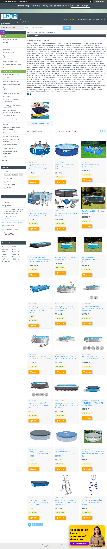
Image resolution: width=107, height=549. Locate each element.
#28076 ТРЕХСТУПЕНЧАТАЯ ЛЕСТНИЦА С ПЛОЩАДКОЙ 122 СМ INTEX (65, 502)
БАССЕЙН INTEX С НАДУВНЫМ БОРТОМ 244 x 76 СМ (92, 260)
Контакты (96, 19)
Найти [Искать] (67, 27)
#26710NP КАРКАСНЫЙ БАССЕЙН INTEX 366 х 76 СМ (65, 358)
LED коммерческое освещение (10, 152)
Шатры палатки (8, 53)
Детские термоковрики (11, 136)
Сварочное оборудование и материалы (13, 120)
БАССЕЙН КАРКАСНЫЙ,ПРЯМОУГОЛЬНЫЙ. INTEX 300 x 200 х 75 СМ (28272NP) (39, 309)
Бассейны (6, 96)
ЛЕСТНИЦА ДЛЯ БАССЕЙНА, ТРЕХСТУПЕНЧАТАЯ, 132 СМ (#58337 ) (92, 502)
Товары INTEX (8, 71)
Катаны (5, 124)
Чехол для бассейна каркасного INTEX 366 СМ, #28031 (38, 454)
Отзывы (4, 160)
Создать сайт (16, 1)
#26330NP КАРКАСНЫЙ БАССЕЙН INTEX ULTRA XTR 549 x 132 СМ (38, 405)
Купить (34, 182)
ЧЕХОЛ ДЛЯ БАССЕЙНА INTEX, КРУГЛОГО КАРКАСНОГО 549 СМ (93, 454)
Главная (65, 19)
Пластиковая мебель (10, 39)
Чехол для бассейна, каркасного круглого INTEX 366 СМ (65, 454)
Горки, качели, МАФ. (10, 61)
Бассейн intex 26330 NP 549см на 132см (66, 214)
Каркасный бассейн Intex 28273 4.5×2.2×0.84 (91, 166)
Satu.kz (63, 545)
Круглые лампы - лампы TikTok (11, 89)
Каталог (72, 19)
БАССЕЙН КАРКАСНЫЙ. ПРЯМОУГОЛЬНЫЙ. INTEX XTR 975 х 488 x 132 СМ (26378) (39, 260)
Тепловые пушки (9, 115)
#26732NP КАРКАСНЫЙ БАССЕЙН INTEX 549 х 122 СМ (93, 358)
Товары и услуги (36, 32)
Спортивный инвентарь (11, 93)
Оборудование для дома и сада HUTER (12, 106)
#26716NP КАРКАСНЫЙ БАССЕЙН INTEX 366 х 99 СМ (39, 358)
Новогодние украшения (11, 84)
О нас (103, 19)
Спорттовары (7, 46)
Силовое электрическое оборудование (12, 128)
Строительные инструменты (13, 64)
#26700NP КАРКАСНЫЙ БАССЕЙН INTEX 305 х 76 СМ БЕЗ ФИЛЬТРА (65, 308)
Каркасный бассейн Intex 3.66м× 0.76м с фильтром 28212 (64, 167)
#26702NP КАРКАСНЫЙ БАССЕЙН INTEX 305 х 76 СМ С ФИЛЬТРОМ (93, 308)
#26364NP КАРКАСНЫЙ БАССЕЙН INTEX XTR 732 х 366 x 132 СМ (66, 405)
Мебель (6, 42)
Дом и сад (7, 78)
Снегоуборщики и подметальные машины (11, 111)
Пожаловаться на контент (56, 547)
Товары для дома (9, 148)
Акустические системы (11, 81)
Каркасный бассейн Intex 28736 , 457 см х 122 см (37, 214)
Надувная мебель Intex (11, 74)
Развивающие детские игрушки (11, 140)
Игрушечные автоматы (11, 133)
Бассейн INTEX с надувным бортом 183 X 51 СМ (65, 259)
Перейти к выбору (80, 6)
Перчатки (6, 49)
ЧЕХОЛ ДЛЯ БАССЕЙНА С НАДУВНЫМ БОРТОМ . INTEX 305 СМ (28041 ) (93, 403)
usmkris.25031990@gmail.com (14, 222)
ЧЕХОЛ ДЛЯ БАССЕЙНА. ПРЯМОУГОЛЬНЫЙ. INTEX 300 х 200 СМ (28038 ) (39, 502)
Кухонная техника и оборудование (10, 57)
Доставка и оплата (84, 19)
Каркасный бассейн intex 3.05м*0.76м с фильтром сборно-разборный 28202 (37, 167)
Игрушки (6, 68)
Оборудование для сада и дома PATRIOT (12, 101)
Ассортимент (6, 36)
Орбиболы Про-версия (11, 145)
